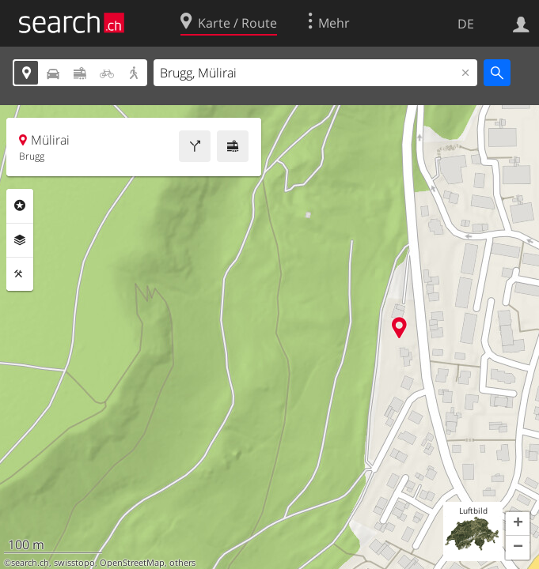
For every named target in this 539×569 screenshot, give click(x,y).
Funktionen (19, 274)
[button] (518, 524)
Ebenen (19, 240)
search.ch (30, 562)
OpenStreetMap (132, 562)
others (182, 562)
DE (465, 23)
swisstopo (74, 562)
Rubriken (19, 205)
